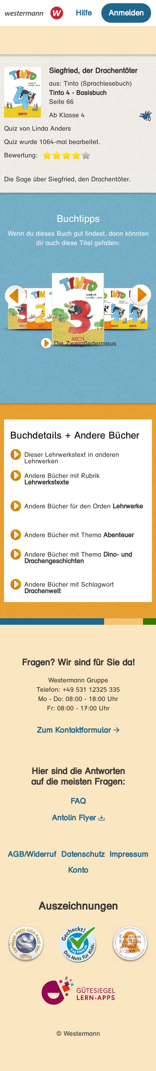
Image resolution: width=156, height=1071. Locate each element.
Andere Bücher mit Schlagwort (69, 585)
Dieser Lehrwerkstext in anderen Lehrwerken (71, 455)
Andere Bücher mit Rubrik (62, 477)
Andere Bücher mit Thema (79, 535)
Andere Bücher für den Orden (83, 506)
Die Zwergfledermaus (85, 343)
